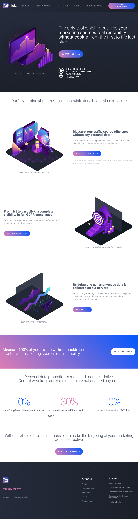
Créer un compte (12, 489)
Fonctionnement (43, 6)
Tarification (62, 6)
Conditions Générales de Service (121, 492)
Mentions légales (115, 502)
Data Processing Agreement (119, 487)
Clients (77, 6)
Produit (26, 6)
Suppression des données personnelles (118, 497)
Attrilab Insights (115, 483)
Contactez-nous (94, 6)
